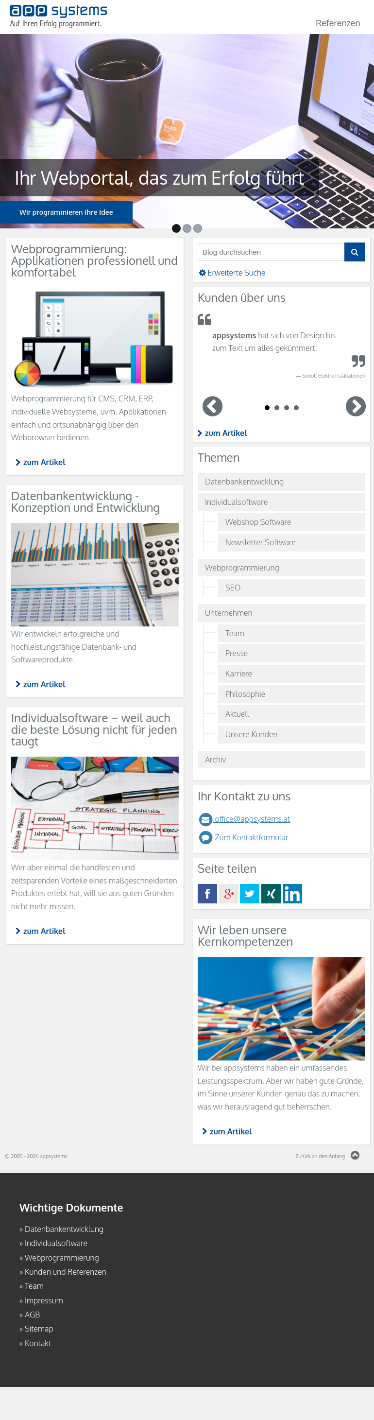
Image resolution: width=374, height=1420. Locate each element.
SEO (232, 587)
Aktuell (237, 714)
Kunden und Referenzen (65, 1272)
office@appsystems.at (244, 819)
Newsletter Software (260, 542)
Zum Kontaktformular (243, 837)
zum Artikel (226, 433)
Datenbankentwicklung (244, 481)
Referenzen (338, 22)
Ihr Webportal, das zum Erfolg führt (149, 177)
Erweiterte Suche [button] (232, 272)
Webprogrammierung (242, 567)
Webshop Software (258, 522)
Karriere (238, 673)
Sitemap (39, 1328)
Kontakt (38, 1343)
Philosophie (245, 694)
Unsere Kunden (251, 734)
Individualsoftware (236, 502)
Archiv (215, 759)
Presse (236, 653)
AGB (32, 1314)
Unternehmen (229, 613)
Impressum (44, 1300)
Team (234, 633)
